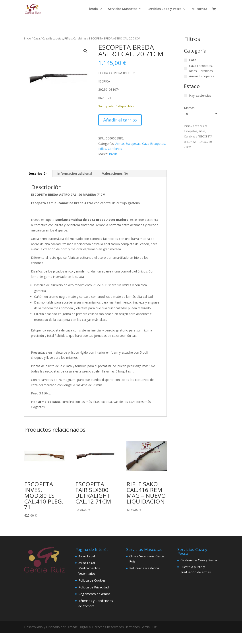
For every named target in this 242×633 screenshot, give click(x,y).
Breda (113, 154)
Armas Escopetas (127, 143)
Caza (36, 38)
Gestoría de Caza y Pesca (198, 560)
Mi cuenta (199, 9)
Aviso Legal (86, 556)
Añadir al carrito (120, 120)
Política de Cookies (92, 580)
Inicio (27, 38)
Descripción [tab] (38, 173)
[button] (85, 51)
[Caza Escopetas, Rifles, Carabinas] (185, 68)
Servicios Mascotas (122, 9)
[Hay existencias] (185, 95)
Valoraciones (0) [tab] (115, 173)
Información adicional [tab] (74, 173)
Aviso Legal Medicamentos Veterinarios (89, 568)
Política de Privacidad (93, 587)
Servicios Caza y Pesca (164, 9)
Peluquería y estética (144, 568)
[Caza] (185, 60)
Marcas (189, 108)
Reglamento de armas (94, 594)
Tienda (92, 9)
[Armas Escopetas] (185, 76)
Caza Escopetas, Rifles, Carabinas (64, 38)
